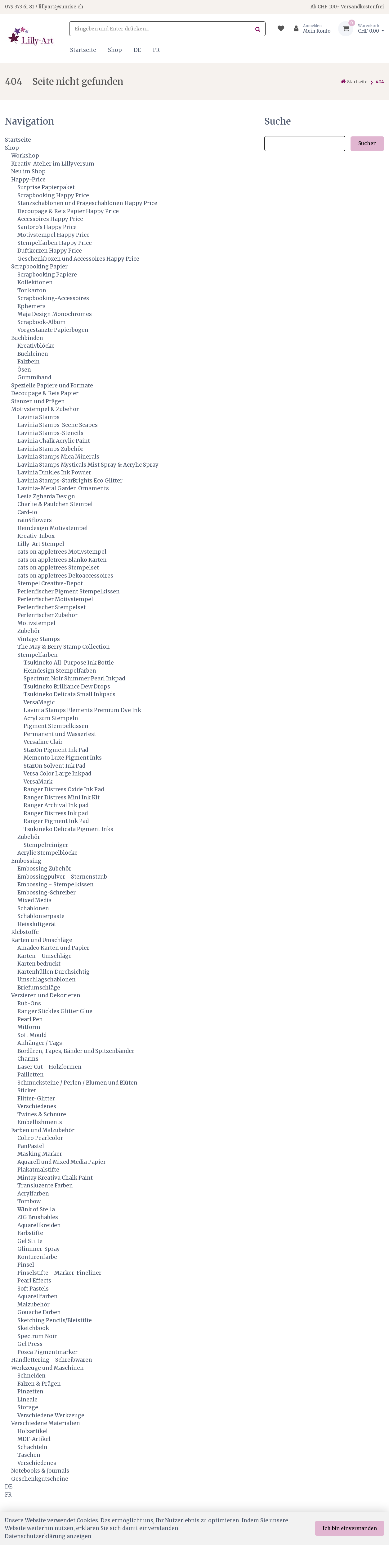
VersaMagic (39, 702)
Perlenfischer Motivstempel (55, 599)
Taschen (28, 1454)
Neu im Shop (28, 171)
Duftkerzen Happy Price (49, 250)
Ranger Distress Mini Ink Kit (62, 797)
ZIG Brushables (37, 1217)
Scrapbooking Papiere (47, 274)
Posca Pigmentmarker (47, 1352)
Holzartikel (32, 1431)
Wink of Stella (36, 1209)
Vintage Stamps (38, 639)
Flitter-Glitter (36, 1098)
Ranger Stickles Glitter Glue (54, 1011)
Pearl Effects (34, 1280)
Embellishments (39, 1122)
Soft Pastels (33, 1288)
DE (137, 50)
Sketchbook (33, 1328)
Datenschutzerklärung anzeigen (48, 1536)
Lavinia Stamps (38, 417)
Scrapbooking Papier (39, 266)
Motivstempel (36, 623)
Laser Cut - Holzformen (49, 1066)
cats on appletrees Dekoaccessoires (65, 575)
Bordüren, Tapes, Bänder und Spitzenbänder (75, 1051)
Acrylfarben (33, 1193)
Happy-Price (28, 179)
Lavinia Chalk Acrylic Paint (53, 440)
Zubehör (28, 631)
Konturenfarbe (37, 1257)
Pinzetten (30, 1391)
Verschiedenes (36, 1106)
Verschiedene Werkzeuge (50, 1415)
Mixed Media (34, 900)
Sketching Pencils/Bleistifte (54, 1320)
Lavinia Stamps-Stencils (50, 433)
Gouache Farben (39, 1312)
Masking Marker (39, 1153)
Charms (27, 1058)
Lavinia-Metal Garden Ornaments (63, 488)
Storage (27, 1407)
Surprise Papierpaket (46, 187)
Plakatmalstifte (38, 1169)
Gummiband (34, 377)
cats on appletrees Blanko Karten (62, 559)
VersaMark (38, 781)
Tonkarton (31, 290)
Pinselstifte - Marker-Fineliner (59, 1272)
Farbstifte (30, 1233)
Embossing (26, 860)
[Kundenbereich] (309, 28)
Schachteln (32, 1447)
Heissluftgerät (36, 924)
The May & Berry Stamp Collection (63, 646)
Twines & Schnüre (41, 1114)
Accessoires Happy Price (50, 219)
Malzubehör (33, 1304)
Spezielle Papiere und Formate (52, 385)
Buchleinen (32, 353)
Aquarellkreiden (39, 1225)
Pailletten (30, 1074)
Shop (115, 50)
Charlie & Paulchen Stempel (55, 504)
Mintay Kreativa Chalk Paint (55, 1177)
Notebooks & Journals (40, 1470)
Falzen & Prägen (39, 1383)
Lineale (27, 1399)
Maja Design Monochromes (54, 314)
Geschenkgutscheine (39, 1478)
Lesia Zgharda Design (46, 496)
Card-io (27, 512)
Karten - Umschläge (44, 956)
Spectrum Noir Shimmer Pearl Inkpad (74, 678)
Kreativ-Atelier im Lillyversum (52, 163)
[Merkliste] (280, 28)
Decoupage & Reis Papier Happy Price (68, 211)
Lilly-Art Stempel (40, 544)
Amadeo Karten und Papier (53, 947)
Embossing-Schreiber (46, 892)
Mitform (28, 1027)
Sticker (26, 1090)
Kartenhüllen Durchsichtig (53, 971)
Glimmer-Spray (38, 1249)
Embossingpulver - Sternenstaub (62, 876)
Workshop (25, 155)
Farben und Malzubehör (42, 1130)
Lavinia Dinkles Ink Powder (54, 472)
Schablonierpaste (41, 916)
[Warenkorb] (361, 28)
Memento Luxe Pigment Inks (63, 757)
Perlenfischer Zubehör (47, 615)
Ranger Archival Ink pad (56, 805)
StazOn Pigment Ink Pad (56, 750)
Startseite (83, 50)
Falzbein (28, 361)
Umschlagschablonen (46, 979)
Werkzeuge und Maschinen (47, 1367)
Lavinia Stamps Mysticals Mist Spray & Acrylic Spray (88, 464)
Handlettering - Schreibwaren (51, 1359)
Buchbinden (27, 338)
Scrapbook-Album (41, 322)
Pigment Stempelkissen (56, 726)
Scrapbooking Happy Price (53, 195)
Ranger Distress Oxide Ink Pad (64, 789)
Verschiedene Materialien (45, 1423)
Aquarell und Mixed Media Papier (61, 1162)
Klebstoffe (25, 932)
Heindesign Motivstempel (52, 528)
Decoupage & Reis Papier (44, 393)
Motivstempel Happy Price (53, 234)
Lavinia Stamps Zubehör (50, 449)
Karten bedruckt (38, 963)
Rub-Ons (29, 1003)
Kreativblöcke (36, 345)
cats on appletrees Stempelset (58, 567)
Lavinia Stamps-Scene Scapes (57, 425)
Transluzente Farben (45, 1185)
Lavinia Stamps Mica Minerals (58, 456)
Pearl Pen (30, 1019)
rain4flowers (34, 520)
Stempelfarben (37, 654)
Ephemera (31, 306)
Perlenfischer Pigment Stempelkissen (68, 591)
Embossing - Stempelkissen (55, 884)
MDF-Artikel (34, 1439)
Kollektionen (35, 282)
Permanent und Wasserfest (60, 734)
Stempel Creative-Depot (50, 583)
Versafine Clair (43, 741)
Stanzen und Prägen (38, 401)
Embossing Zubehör (44, 868)
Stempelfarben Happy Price (54, 243)
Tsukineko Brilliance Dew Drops (67, 686)
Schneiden (31, 1375)
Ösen (24, 369)
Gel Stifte (29, 1241)
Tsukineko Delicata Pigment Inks (68, 829)
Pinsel (25, 1264)
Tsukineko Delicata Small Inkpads (69, 694)
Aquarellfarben (37, 1296)
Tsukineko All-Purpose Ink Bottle (69, 662)
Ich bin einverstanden (350, 1528)
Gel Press (29, 1344)
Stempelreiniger (46, 845)
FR (156, 50)
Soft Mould (32, 1035)
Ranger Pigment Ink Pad (56, 821)
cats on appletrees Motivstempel (61, 551)
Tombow (29, 1201)
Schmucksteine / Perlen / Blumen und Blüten (77, 1082)
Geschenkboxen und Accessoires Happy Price (78, 258)
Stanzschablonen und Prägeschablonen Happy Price (87, 203)
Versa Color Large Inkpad (57, 773)
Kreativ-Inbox (36, 536)
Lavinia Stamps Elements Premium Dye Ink (82, 710)
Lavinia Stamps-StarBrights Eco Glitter (70, 480)
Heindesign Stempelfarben (60, 670)
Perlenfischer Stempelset (51, 607)
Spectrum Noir (37, 1336)
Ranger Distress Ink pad (56, 813)
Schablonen (33, 908)
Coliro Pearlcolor (40, 1138)
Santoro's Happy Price (47, 227)
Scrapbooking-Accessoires (53, 298)
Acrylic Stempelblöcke (47, 852)
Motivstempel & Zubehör (45, 409)
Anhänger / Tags (39, 1043)
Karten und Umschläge (41, 940)
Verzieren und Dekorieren (45, 995)
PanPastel (30, 1146)
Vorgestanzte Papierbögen (52, 330)
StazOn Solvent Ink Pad (54, 765)
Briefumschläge (38, 987)
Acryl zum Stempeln (51, 718)
